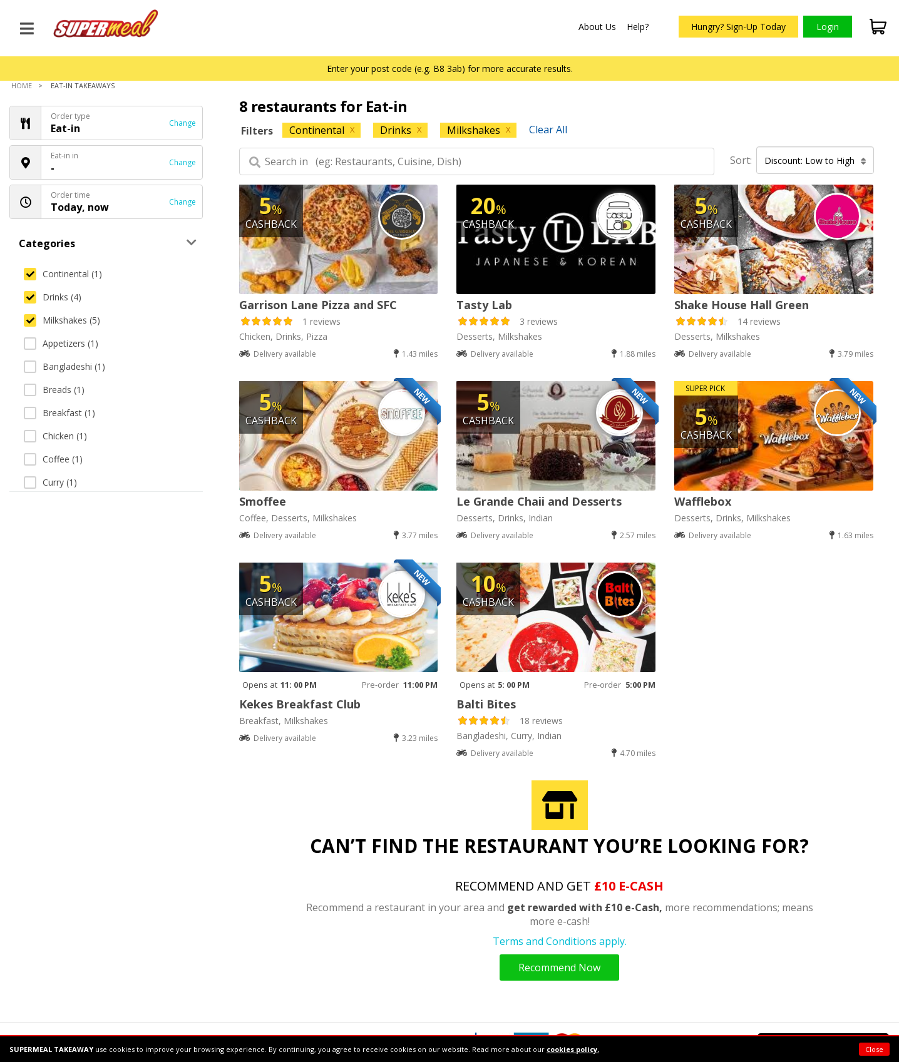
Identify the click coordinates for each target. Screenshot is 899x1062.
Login (827, 27)
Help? (638, 27)
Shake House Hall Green (741, 304)
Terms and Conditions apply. (560, 941)
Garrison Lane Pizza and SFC (318, 304)
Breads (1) (54, 390)
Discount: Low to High (815, 160)
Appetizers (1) (61, 343)
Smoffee (262, 501)
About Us (597, 27)
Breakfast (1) (59, 413)
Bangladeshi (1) (64, 366)
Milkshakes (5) (62, 320)
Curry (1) (50, 482)
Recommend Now (559, 967)
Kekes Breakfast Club (300, 704)
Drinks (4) (52, 297)
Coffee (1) (53, 459)
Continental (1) (63, 274)
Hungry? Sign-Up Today (738, 27)
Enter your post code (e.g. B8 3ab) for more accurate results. (450, 68)
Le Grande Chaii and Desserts (539, 501)
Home (21, 85)
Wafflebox (702, 501)
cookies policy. (573, 1049)
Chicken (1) (55, 436)
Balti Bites (486, 704)
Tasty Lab (484, 304)
